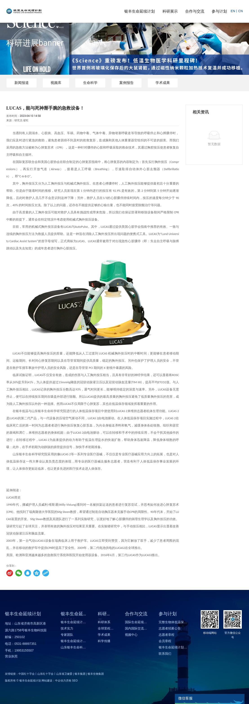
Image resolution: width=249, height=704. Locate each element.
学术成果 (163, 83)
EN (233, 11)
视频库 (56, 83)
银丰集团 (80, 673)
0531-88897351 (25, 643)
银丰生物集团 (96, 673)
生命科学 (90, 83)
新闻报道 (21, 83)
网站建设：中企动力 (54, 680)
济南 (68, 680)
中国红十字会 (26, 673)
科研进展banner (35, 43)
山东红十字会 (45, 673)
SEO (75, 680)
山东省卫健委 (64, 673)
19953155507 (24, 650)
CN (240, 11)
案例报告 (126, 83)
